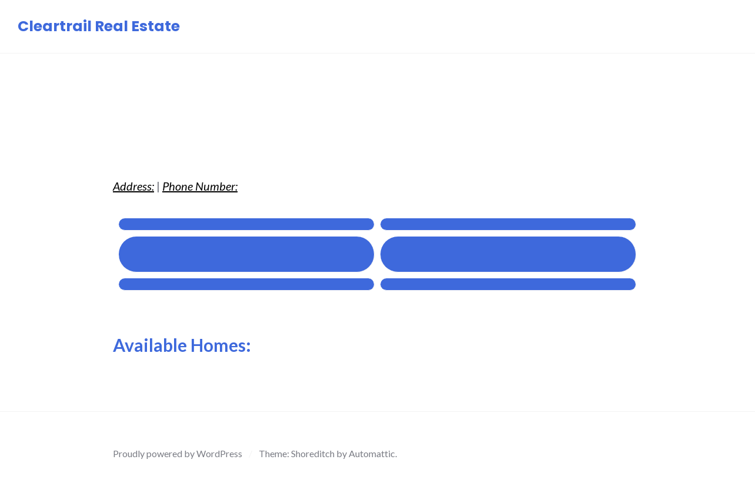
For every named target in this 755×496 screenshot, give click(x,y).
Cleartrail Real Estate (99, 26)
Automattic (372, 453)
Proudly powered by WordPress (177, 453)
